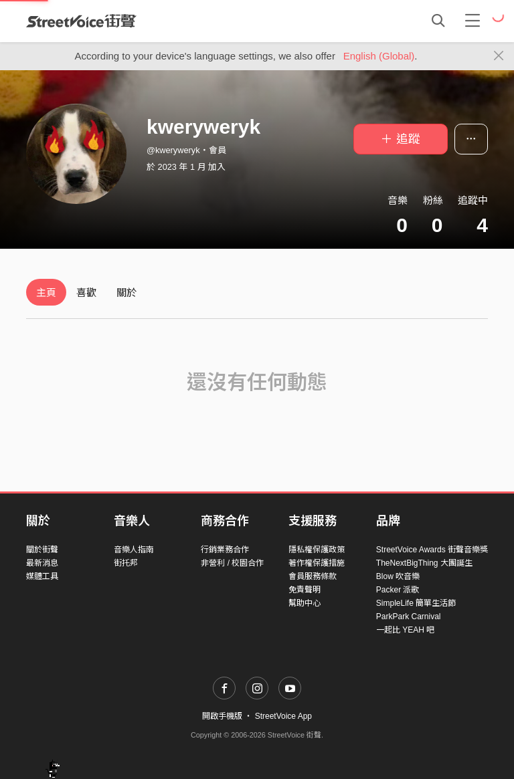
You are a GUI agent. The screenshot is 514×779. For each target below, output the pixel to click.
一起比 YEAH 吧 (405, 630)
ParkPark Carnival (408, 616)
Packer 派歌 (398, 589)
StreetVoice (81, 20)
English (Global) (379, 56)
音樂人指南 (134, 549)
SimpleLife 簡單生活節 (416, 603)
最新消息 (42, 563)
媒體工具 (42, 576)
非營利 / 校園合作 (232, 563)
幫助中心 (304, 603)
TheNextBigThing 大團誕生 (424, 563)
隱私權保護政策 (316, 549)
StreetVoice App (283, 716)
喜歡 (86, 292)
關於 (126, 292)
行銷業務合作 (225, 549)
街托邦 (126, 563)
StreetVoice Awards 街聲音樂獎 (432, 549)
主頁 (46, 292)
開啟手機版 (222, 716)
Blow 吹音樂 (398, 576)
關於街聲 (42, 549)
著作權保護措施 (316, 563)
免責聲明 (304, 589)
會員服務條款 (312, 576)
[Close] (499, 56)
